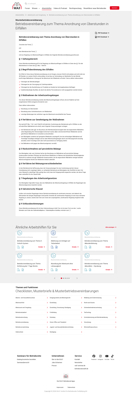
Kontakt (77, 359)
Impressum (60, 387)
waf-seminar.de (80, 365)
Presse (54, 365)
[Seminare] (114, 8)
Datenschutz (71, 387)
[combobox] (67, 3)
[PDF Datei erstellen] (18, 247)
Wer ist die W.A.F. (57, 359)
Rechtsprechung (75, 8)
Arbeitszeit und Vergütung (37, 15)
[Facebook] (94, 356)
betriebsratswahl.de (81, 369)
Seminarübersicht (23, 362)
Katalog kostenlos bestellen (26, 359)
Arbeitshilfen (46, 8)
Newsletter (78, 362)
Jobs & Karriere (57, 362)
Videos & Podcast (60, 8)
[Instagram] (100, 356)
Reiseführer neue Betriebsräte (94, 8)
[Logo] (16, 6)
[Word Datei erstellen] (22, 247)
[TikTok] (112, 356)
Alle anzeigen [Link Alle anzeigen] (111, 227)
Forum (27, 8)
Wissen (34, 8)
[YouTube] (107, 356)
